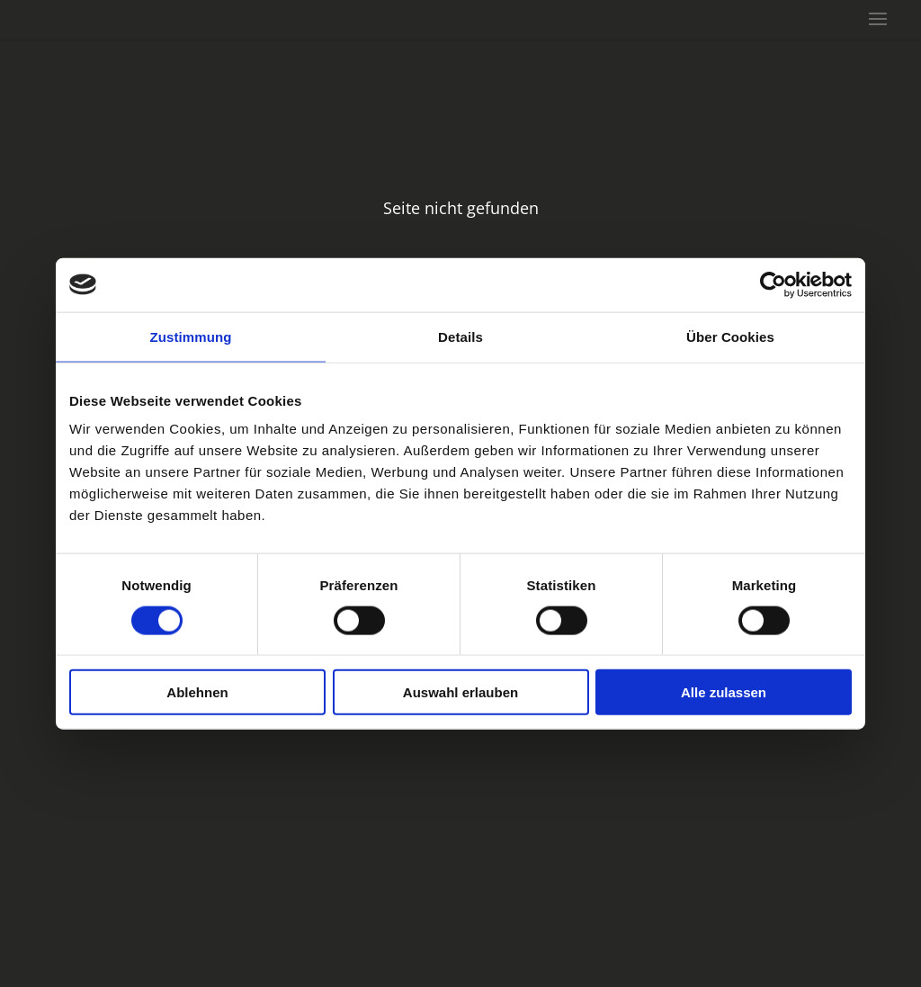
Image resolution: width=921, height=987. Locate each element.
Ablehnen (197, 692)
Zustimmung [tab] (191, 336)
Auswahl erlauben (460, 692)
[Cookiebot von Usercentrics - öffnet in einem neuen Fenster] (773, 284)
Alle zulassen (723, 692)
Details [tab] (460, 336)
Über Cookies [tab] (730, 336)
